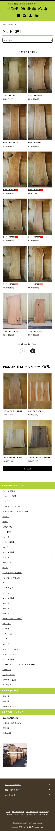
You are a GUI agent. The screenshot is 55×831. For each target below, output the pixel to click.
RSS (41, 814)
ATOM (46, 814)
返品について (43, 812)
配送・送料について (32, 812)
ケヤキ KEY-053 (36, 190)
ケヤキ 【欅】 (13, 24)
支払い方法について (18, 812)
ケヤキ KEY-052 (11, 190)
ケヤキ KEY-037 (9, 95)
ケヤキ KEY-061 (36, 331)
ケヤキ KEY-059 (36, 284)
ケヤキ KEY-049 (36, 143)
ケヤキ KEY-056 (11, 237)
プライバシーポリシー (32, 814)
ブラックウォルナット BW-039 (39, 457)
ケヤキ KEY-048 (11, 143)
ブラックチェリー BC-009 (12, 457)
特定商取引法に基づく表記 (15, 814)
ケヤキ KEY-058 (11, 284)
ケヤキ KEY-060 (11, 331)
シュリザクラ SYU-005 (36, 411)
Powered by (27, 827)
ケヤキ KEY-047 (36, 95)
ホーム (5, 24)
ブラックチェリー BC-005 (12, 411)
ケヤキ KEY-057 (36, 237)
